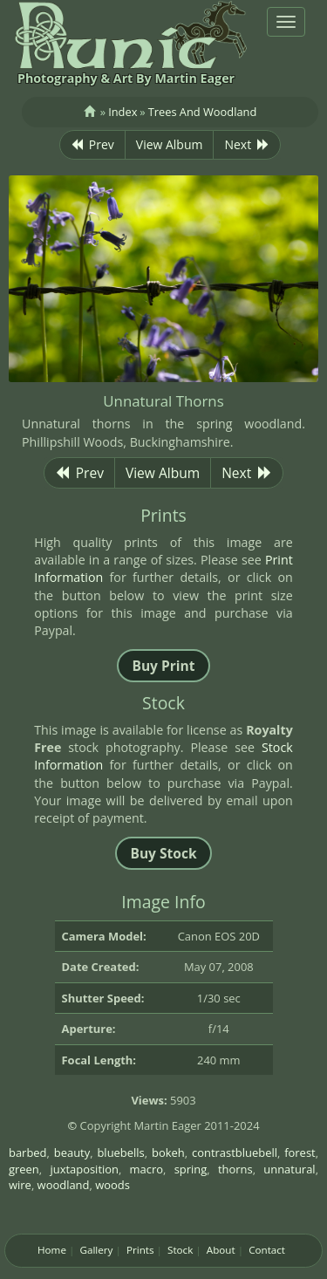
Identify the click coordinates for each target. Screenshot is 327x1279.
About (221, 1249)
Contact (267, 1249)
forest (300, 1152)
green (24, 1169)
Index (122, 112)
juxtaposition (84, 1169)
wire (20, 1185)
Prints (140, 1249)
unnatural (289, 1169)
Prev (92, 144)
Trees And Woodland (202, 112)
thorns (235, 1169)
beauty (72, 1152)
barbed (28, 1152)
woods (112, 1185)
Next (246, 144)
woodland (63, 1185)
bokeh (168, 1152)
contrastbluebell (234, 1152)
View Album (169, 144)
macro (146, 1169)
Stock (180, 1249)
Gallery (95, 1249)
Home (51, 1249)
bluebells (120, 1152)
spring (191, 1169)
